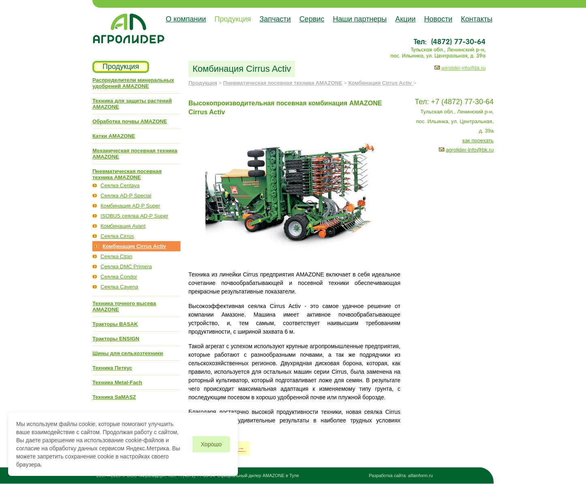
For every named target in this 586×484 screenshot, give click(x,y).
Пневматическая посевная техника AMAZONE (127, 174)
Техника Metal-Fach (117, 382)
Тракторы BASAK (115, 324)
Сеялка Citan (116, 256)
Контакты (476, 19)
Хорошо (211, 444)
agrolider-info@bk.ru (463, 68)
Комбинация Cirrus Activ (134, 246)
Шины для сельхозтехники (127, 353)
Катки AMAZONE (113, 136)
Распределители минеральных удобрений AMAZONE (133, 83)
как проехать (478, 140)
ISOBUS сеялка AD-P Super (134, 216)
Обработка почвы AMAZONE (129, 121)
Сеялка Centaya (120, 185)
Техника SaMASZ (114, 397)
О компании (186, 19)
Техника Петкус (112, 368)
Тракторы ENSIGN (115, 339)
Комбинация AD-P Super (130, 206)
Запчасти (275, 19)
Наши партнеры (360, 19)
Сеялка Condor (119, 277)
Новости (438, 19)
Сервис (312, 19)
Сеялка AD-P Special (126, 196)
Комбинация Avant (123, 226)
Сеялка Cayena (119, 287)
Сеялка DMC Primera (126, 266)
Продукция (232, 19)
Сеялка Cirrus (117, 236)
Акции (405, 19)
